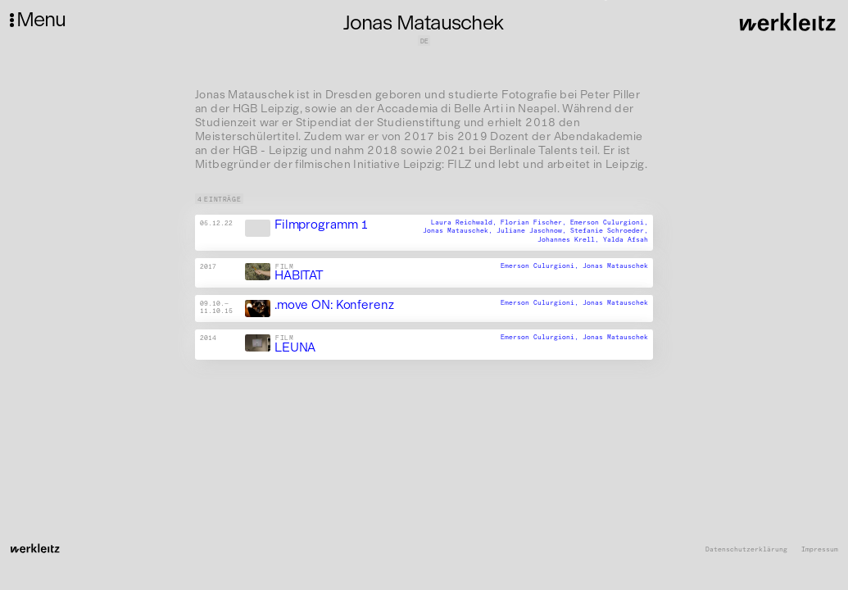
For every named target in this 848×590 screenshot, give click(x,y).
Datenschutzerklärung (746, 549)
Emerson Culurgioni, (609, 222)
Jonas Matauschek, (460, 231)
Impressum (819, 549)
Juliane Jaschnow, (533, 231)
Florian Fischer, (535, 222)
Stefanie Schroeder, (609, 231)
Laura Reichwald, (466, 222)
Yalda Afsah (625, 239)
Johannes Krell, (570, 239)
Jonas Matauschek (615, 265)
